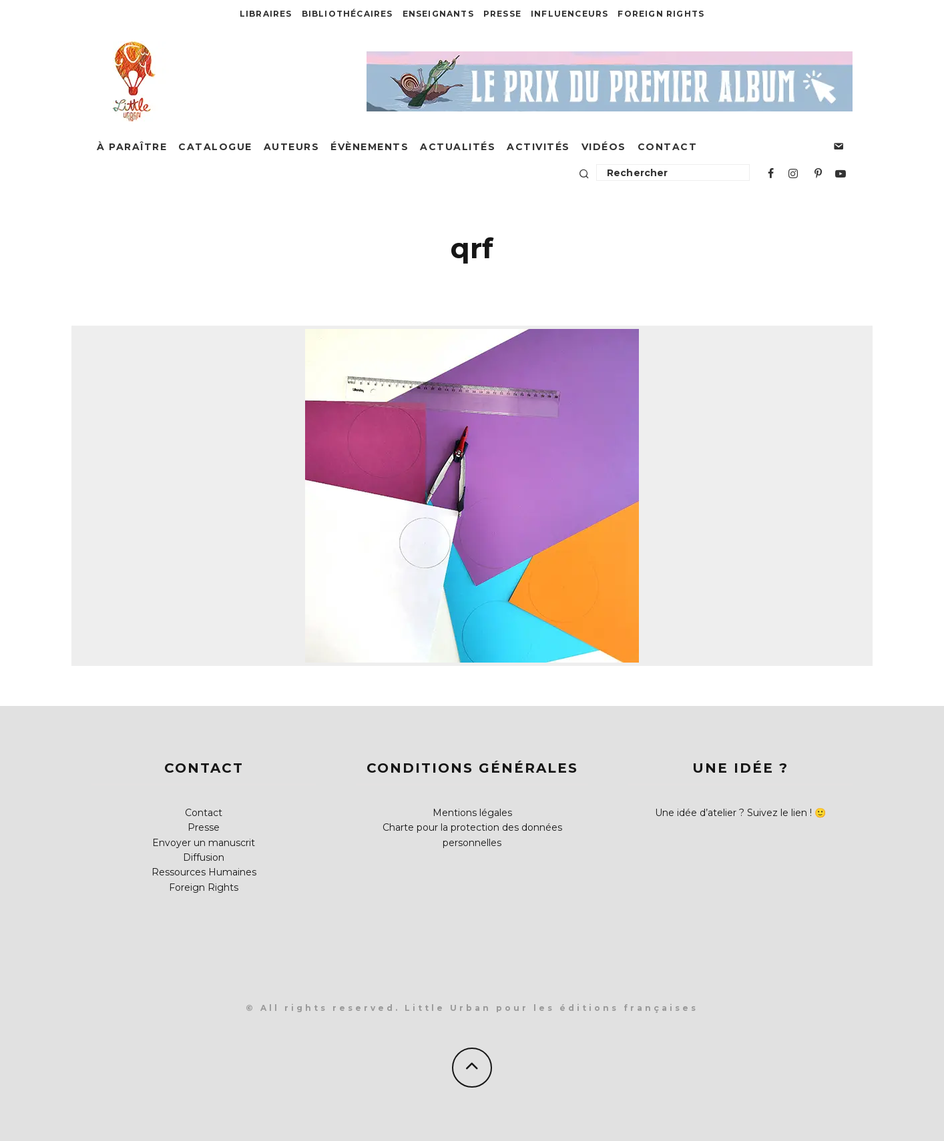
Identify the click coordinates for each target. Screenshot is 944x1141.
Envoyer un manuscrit (203, 843)
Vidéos (603, 147)
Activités (538, 147)
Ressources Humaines (204, 872)
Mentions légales (472, 813)
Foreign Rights (661, 14)
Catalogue (215, 147)
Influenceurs (569, 14)
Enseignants (438, 14)
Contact (668, 147)
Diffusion (203, 857)
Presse (502, 14)
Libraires (266, 14)
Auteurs (292, 147)
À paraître (132, 147)
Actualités (457, 147)
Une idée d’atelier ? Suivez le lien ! (733, 813)
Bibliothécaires (347, 14)
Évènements (369, 147)
